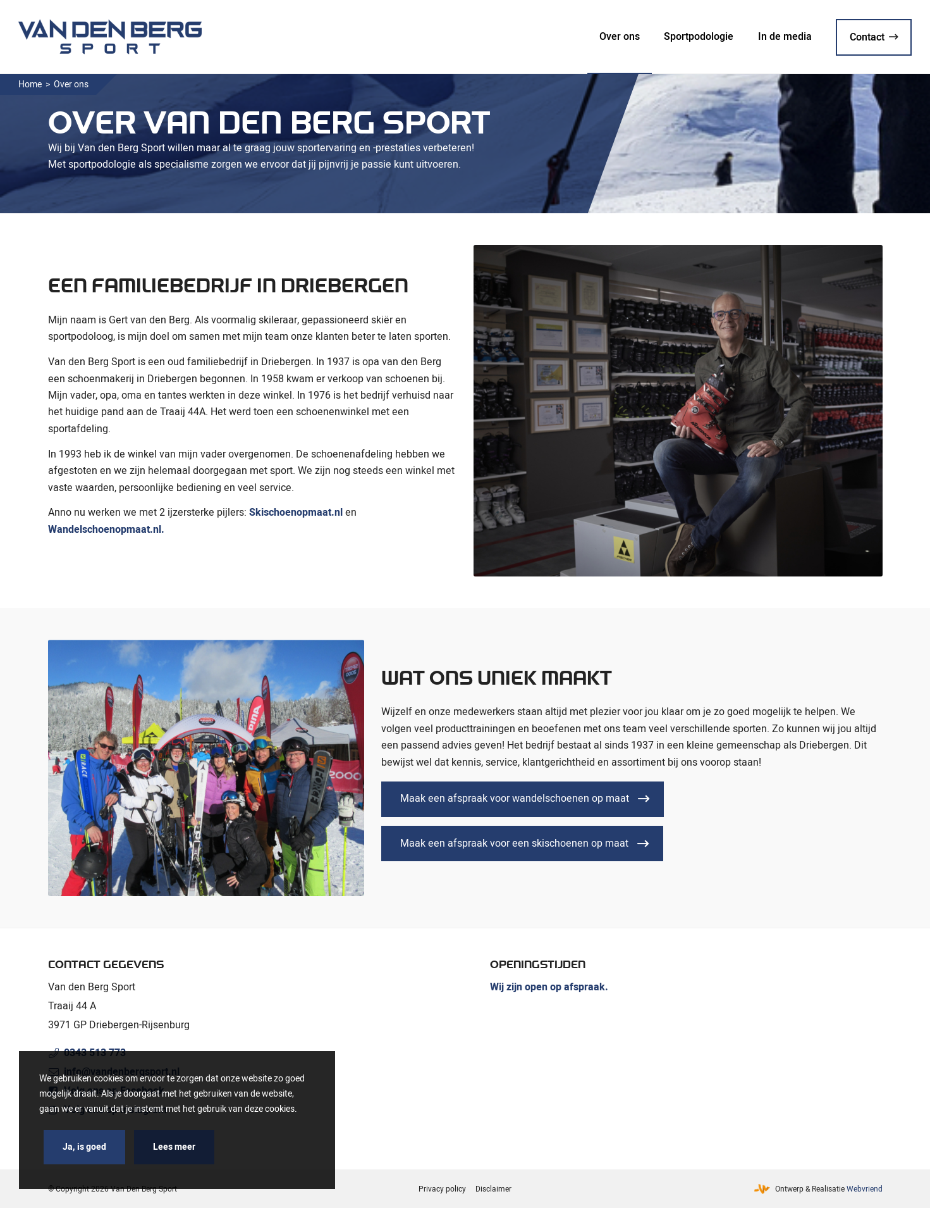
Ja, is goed (84, 1147)
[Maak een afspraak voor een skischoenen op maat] (522, 843)
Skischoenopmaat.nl (296, 512)
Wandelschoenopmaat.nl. (106, 529)
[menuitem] (619, 36)
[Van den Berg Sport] (110, 36)
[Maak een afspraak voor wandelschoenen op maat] (522, 799)
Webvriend (865, 1189)
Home (30, 84)
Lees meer (174, 1147)
